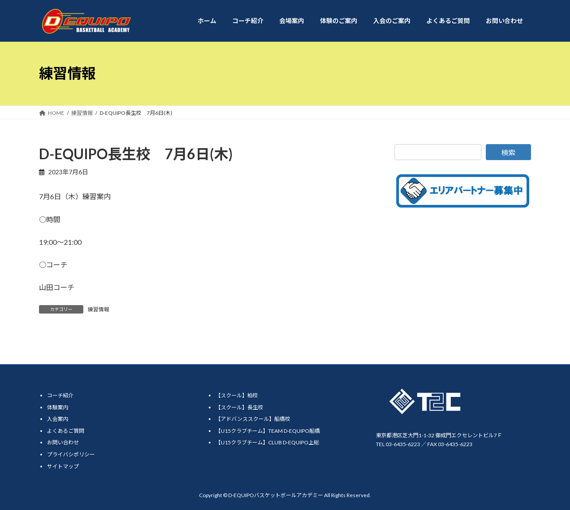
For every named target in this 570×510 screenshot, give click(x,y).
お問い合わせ (63, 442)
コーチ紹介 (60, 395)
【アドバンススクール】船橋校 (252, 419)
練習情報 (98, 309)
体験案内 (57, 407)
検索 (508, 152)
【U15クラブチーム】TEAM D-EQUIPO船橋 (267, 430)
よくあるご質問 (65, 430)
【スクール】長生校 (239, 407)
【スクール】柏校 (236, 395)
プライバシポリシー (71, 454)
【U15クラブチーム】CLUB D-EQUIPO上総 (267, 442)
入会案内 (57, 419)
